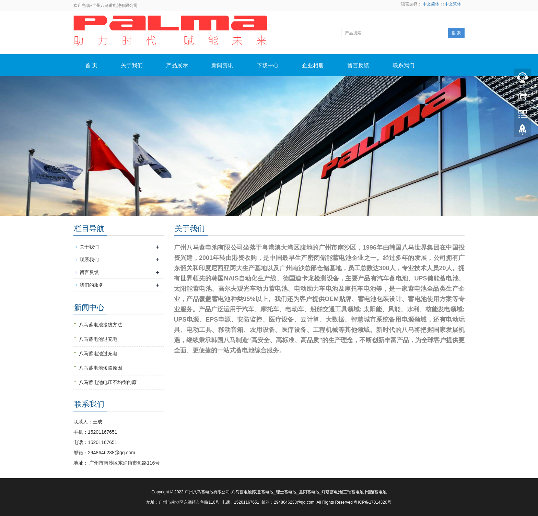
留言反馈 (358, 65)
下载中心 (268, 65)
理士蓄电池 (286, 492)
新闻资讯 (222, 65)
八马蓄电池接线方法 (100, 324)
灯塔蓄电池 (331, 492)
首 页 (91, 65)
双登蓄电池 (263, 492)
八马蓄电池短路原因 (100, 368)
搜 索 (456, 33)
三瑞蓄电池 (353, 492)
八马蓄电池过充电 (98, 339)
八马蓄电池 (241, 492)
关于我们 (132, 65)
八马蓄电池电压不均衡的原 (108, 382)
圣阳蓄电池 (309, 492)
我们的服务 (92, 285)
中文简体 (431, 4)
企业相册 (313, 65)
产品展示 (177, 65)
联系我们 (403, 65)
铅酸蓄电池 (376, 492)
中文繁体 (453, 4)
